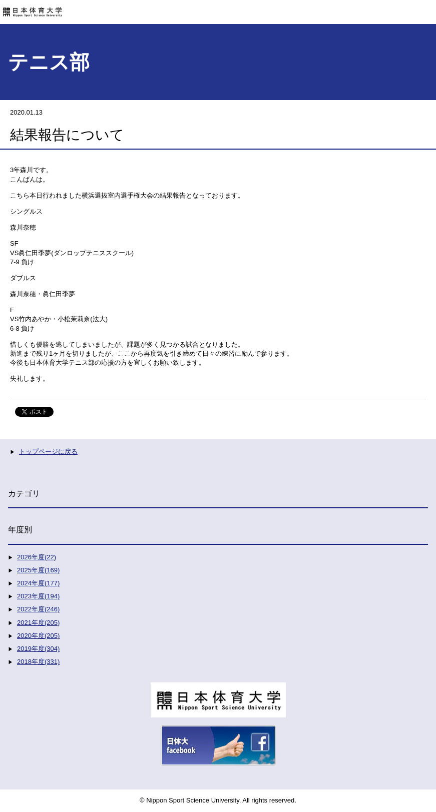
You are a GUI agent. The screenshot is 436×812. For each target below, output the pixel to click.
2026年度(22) (36, 557)
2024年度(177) (38, 583)
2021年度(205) (38, 622)
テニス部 (49, 62)
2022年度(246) (38, 609)
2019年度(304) (38, 648)
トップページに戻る (48, 451)
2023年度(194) (38, 596)
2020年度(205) (38, 635)
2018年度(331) (38, 661)
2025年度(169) (38, 570)
